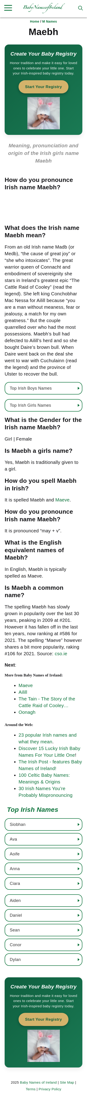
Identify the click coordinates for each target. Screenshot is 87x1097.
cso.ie (61, 653)
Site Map (67, 1082)
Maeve (62, 499)
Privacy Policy (50, 1089)
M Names (49, 21)
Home (34, 21)
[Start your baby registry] (43, 89)
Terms (30, 1089)
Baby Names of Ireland (38, 1082)
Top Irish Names (32, 809)
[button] (80, 8)
